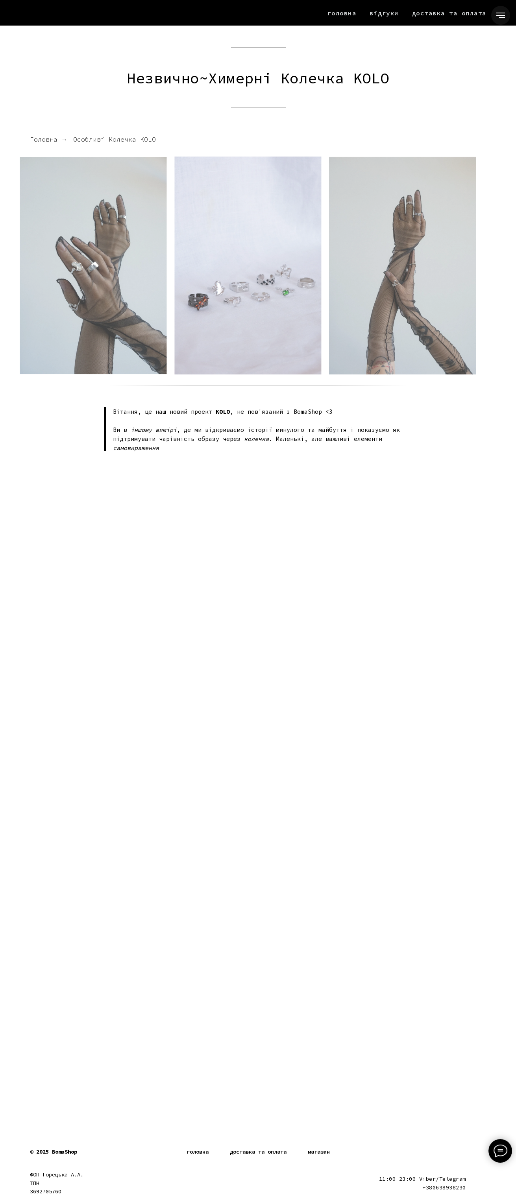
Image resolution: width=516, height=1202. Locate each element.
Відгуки (384, 13)
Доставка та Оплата (449, 13)
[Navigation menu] (500, 15)
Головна (342, 13)
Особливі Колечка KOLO (114, 139)
